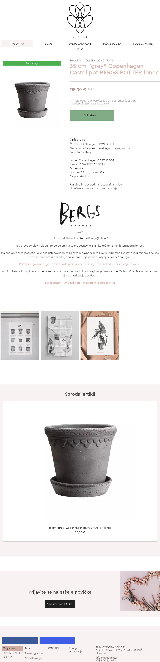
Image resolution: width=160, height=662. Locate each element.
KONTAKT (53, 648)
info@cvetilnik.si (106, 657)
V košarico (91, 115)
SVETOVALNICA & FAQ (80, 46)
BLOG (48, 43)
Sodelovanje (33, 658)
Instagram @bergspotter (99, 282)
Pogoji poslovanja (75, 650)
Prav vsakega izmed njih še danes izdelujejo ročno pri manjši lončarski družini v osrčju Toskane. (79, 264)
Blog (28, 648)
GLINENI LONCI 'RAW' (100, 60)
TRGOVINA (17, 43)
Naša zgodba (34, 653)
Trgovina (75, 60)
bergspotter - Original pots (62, 282)
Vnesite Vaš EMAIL (60, 604)
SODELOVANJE (143, 43)
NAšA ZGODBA (111, 43)
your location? (90, 103)
